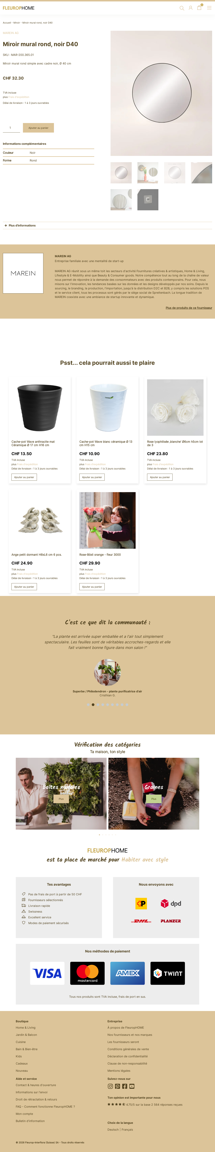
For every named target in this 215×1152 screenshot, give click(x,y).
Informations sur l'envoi (31, 1091)
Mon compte (24, 1113)
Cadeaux (22, 1063)
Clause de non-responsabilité (127, 1063)
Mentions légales (119, 1070)
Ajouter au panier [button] (24, 476)
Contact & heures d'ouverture (36, 1084)
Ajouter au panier (38, 127)
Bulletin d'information (30, 1120)
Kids (19, 1056)
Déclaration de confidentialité (128, 1056)
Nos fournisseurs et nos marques (130, 1034)
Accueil (7, 22)
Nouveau (22, 1070)
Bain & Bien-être (26, 1048)
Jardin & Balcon (26, 1034)
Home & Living (25, 1027)
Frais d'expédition (18, 96)
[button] (88, 704)
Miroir (16, 22)
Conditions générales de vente (128, 1048)
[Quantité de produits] (11, 128)
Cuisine (21, 1041)
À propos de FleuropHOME (126, 1027)
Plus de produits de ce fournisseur (189, 307)
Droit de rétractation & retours (36, 1099)
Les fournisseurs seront (123, 1041)
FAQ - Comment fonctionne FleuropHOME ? (45, 1106)
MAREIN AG (11, 33)
